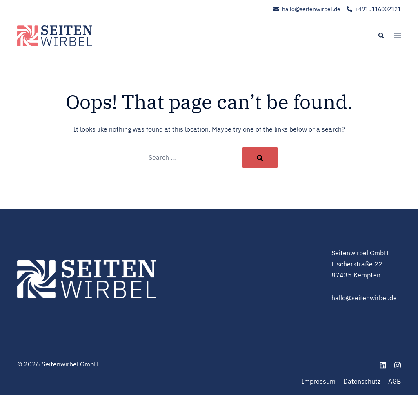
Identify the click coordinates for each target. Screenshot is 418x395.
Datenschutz (361, 381)
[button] (381, 36)
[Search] (260, 157)
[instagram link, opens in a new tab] (397, 364)
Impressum (319, 381)
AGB (394, 381)
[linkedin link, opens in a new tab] (383, 364)
